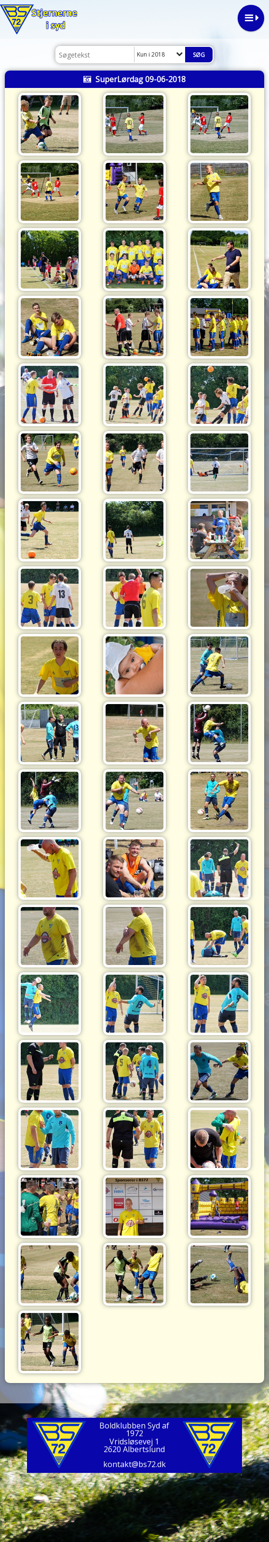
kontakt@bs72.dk (134, 1464)
